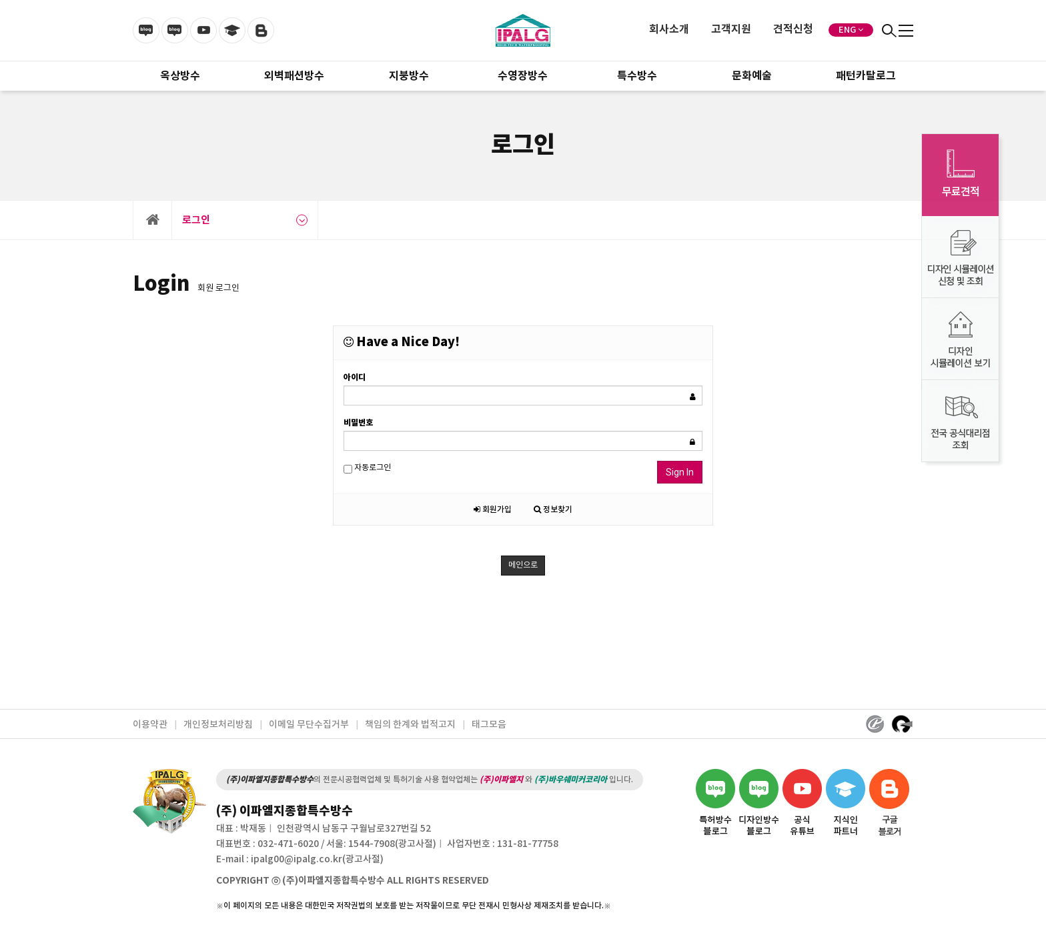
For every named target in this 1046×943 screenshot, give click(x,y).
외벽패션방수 (294, 76)
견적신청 (793, 29)
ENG (847, 30)
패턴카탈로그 (866, 76)
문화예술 (752, 76)
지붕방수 (409, 76)
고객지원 (731, 29)
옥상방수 (180, 76)
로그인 (245, 220)
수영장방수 (523, 76)
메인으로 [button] (523, 565)
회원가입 (493, 509)
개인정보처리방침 (218, 724)
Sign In (680, 472)
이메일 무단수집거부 (309, 724)
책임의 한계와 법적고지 (410, 724)
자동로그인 (367, 468)
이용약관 (150, 724)
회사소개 (669, 29)
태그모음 (489, 724)
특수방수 (637, 76)
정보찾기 (553, 509)
